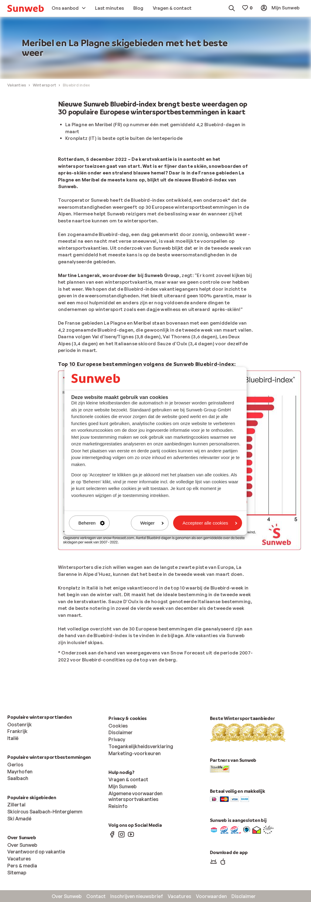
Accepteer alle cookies (210, 522)
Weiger (152, 522)
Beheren (91, 522)
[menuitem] (25, 8)
